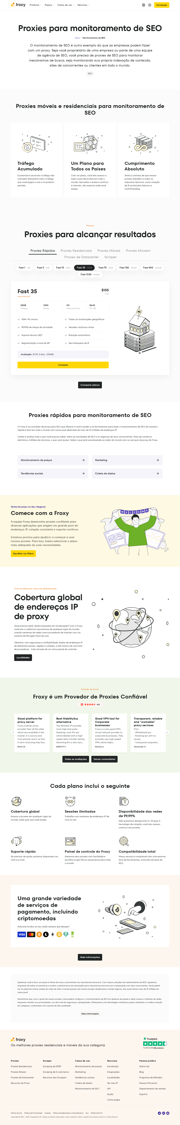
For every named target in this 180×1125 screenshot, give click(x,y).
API (109, 1088)
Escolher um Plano (23, 553)
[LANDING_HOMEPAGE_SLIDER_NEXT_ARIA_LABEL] (167, 732)
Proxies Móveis (108, 250)
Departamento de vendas (152, 1088)
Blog (141, 1072)
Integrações (113, 1072)
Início (77, 37)
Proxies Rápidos (42, 250)
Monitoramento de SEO (87, 1088)
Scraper (111, 257)
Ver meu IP (112, 1083)
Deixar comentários (104, 759)
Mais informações (90, 957)
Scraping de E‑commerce (56, 1072)
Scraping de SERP (52, 1066)
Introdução (161, 5)
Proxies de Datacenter (81, 257)
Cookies (47, 1113)
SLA (87, 1113)
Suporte (143, 1094)
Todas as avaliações (76, 759)
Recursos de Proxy (20, 1083)
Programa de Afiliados (150, 1077)
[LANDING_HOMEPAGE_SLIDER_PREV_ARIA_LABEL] (13, 732)
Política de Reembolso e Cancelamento (68, 1113)
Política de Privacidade (33, 1113)
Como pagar (113, 1099)
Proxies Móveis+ (138, 250)
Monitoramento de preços (88, 1066)
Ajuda (110, 1094)
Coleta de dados (83, 1083)
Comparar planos (90, 385)
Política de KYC (97, 1113)
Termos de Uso (16, 1113)
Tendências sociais (85, 1077)
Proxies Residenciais (76, 250)
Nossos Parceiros (148, 1083)
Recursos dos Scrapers (55, 1077)
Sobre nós (144, 1066)
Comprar (63, 365)
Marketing (80, 1072)
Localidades (23, 657)
